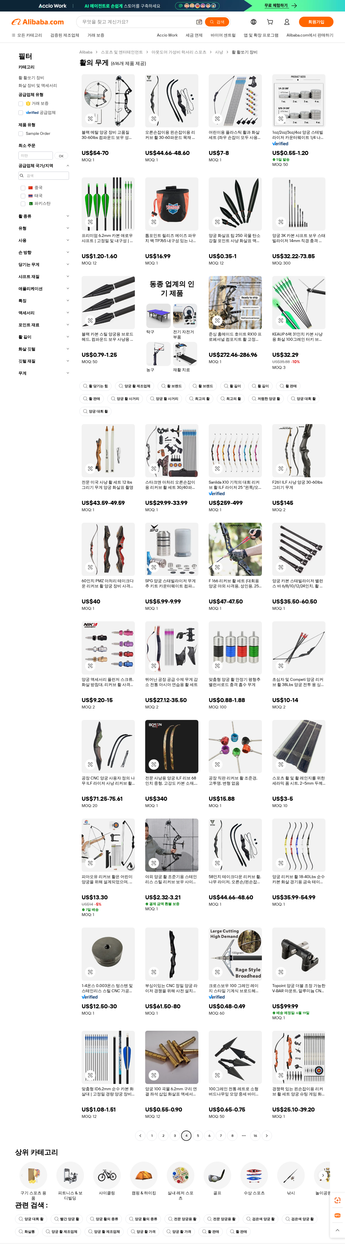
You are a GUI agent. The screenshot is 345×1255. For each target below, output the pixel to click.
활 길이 (232, 386)
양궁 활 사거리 (125, 398)
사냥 (219, 52)
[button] (199, 21)
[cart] (271, 22)
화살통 (27, 1231)
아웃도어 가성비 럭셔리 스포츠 (179, 52)
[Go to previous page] (140, 1136)
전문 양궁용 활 (182, 1219)
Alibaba (85, 52)
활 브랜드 (171, 386)
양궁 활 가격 (143, 1231)
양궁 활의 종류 (104, 1219)
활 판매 (288, 386)
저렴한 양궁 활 (266, 398)
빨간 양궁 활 (66, 1219)
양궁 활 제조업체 (134, 386)
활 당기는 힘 (95, 386)
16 (255, 1136)
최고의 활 (199, 398)
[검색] (217, 21)
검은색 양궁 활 (260, 1219)
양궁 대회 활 (303, 398)
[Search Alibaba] (136, 22)
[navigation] (43, 594)
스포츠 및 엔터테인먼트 (122, 52)
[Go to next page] (267, 1136)
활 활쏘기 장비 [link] (245, 52)
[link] (337, 1200)
